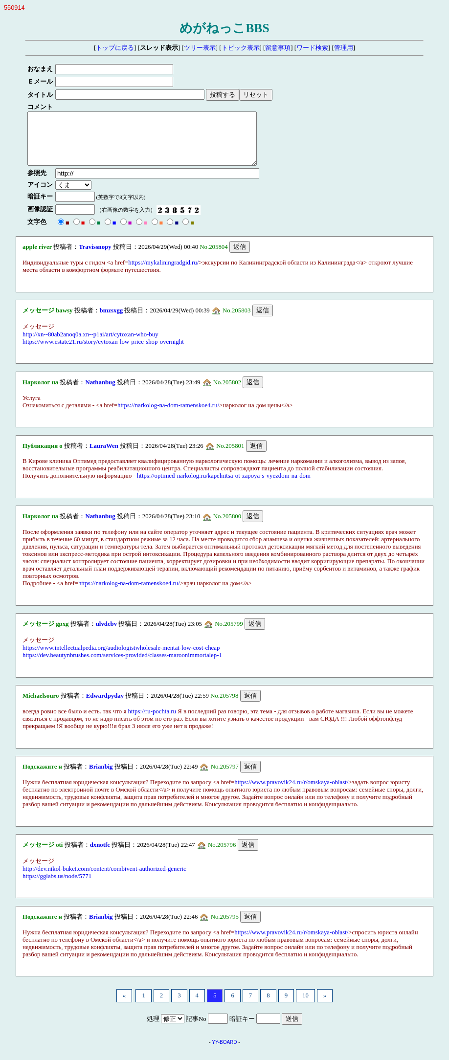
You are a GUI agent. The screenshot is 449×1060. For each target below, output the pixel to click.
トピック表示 (241, 47)
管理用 (343, 47)
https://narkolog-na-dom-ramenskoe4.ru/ (168, 415)
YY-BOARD (224, 1052)
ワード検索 (312, 47)
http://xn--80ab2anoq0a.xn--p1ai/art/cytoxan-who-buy (90, 344)
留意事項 (278, 47)
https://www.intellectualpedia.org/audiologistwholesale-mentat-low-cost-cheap (121, 658)
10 (305, 1005)
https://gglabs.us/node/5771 (56, 886)
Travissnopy (95, 257)
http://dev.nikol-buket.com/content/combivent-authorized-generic (104, 879)
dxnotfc (100, 855)
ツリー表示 (200, 47)
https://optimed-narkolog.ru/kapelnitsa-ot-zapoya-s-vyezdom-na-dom (224, 486)
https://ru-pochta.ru (152, 721)
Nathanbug (100, 392)
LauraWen (104, 456)
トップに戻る (115, 47)
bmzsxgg (111, 320)
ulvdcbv (106, 634)
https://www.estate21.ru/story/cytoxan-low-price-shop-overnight (103, 352)
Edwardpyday (105, 706)
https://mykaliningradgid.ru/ (163, 272)
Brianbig (100, 776)
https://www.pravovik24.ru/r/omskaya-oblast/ (291, 792)
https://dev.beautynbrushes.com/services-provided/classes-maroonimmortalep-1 (122, 665)
